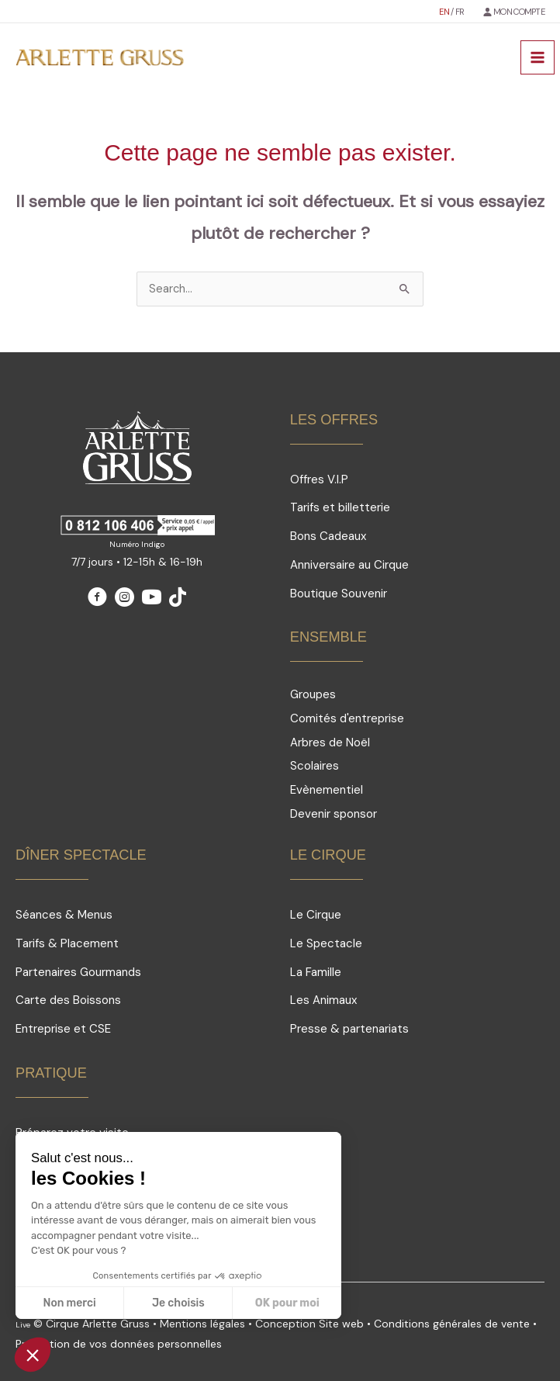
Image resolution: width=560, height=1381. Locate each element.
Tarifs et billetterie (340, 507)
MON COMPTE (518, 11)
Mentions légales (202, 1324)
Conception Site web (311, 1324)
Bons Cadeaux (328, 536)
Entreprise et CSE (63, 1029)
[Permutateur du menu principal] (537, 57)
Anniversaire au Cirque (349, 565)
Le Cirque (315, 914)
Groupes (313, 694)
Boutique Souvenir (338, 593)
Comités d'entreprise (347, 718)
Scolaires (314, 766)
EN (445, 11)
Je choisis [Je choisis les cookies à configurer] (178, 1303)
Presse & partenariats (349, 1029)
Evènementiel (326, 790)
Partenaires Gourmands (78, 972)
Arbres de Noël (330, 742)
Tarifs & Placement (67, 943)
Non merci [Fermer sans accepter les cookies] (69, 1303)
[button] (32, 1354)
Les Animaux (323, 1000)
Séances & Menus (64, 914)
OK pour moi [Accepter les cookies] (287, 1303)
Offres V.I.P (319, 479)
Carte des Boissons (68, 1000)
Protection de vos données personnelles (119, 1344)
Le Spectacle (326, 943)
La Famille (315, 972)
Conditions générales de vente (452, 1324)
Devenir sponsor (333, 814)
